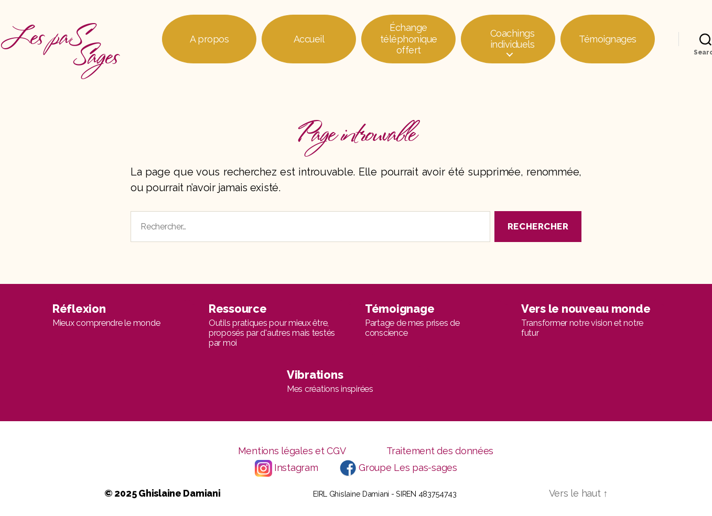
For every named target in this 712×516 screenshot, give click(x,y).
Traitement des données (439, 450)
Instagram (296, 467)
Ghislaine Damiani (179, 493)
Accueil (309, 39)
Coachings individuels (512, 39)
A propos (209, 39)
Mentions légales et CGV (292, 450)
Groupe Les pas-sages (408, 467)
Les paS (59, 38)
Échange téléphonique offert (408, 39)
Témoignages (608, 39)
